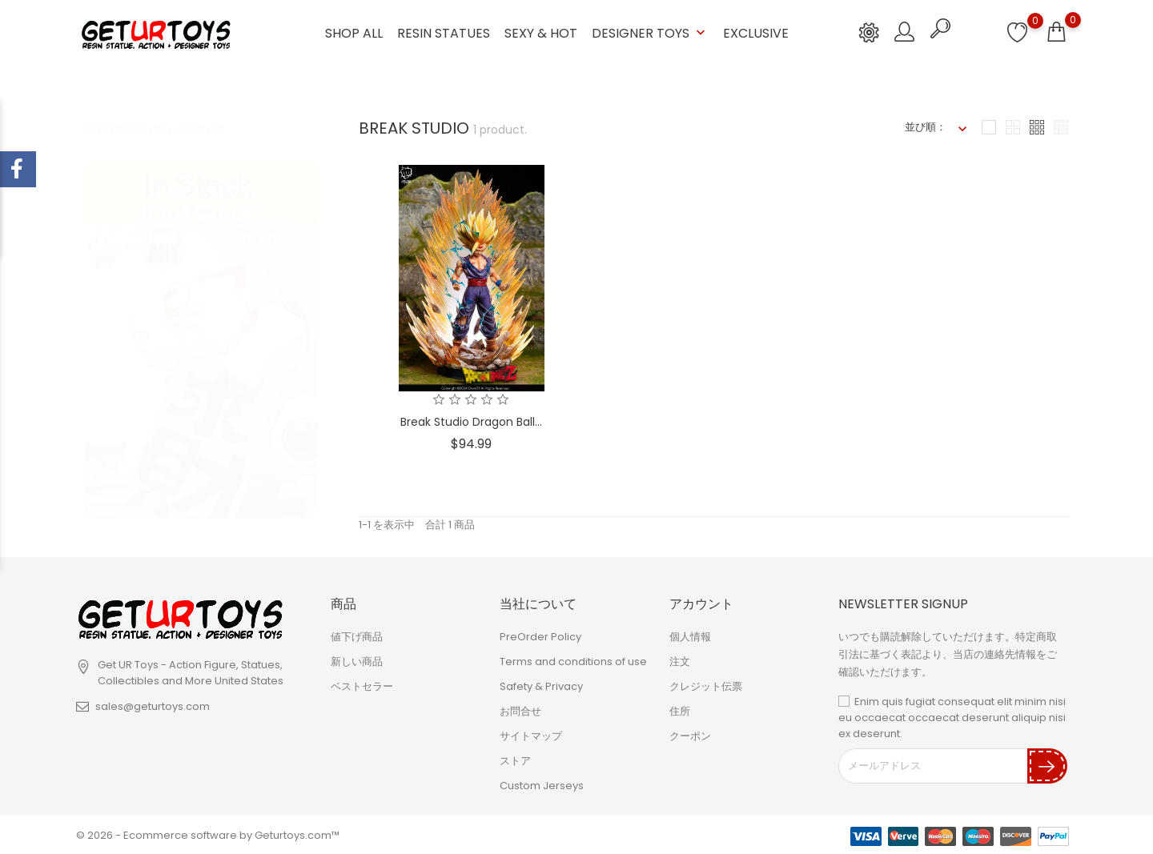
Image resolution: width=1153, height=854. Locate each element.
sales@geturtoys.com (152, 704)
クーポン (690, 734)
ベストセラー (362, 684)
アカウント (701, 602)
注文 (679, 660)
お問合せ (520, 709)
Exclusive (756, 32)
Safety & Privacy (541, 684)
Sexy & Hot (540, 32)
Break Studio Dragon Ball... (471, 420)
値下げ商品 (357, 635)
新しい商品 (357, 660)
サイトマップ (531, 734)
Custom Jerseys (542, 784)
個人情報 (690, 635)
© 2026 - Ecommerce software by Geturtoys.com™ (207, 833)
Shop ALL (354, 32)
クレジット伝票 (705, 684)
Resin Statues (443, 32)
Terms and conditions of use (573, 660)
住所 (679, 709)
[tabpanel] (201, 326)
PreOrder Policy (540, 635)
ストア (515, 759)
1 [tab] (309, 323)
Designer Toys (650, 32)
